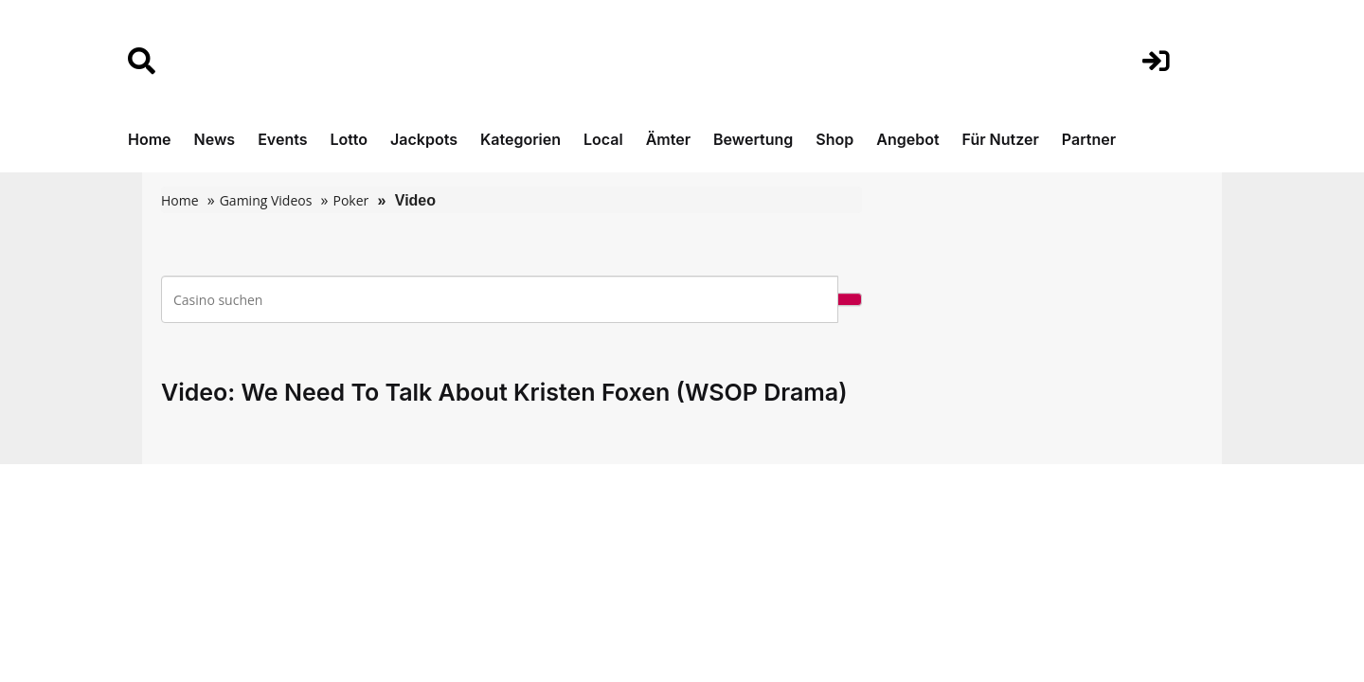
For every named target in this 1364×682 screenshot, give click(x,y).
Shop (834, 139)
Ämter (668, 139)
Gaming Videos (266, 200)
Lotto (349, 139)
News (215, 139)
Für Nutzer (1000, 139)
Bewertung (753, 139)
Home (149, 139)
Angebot (907, 139)
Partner (1089, 139)
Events (282, 139)
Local (603, 139)
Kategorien (520, 139)
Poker (350, 200)
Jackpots (424, 139)
